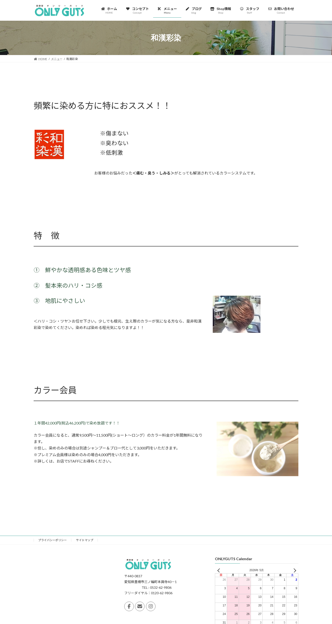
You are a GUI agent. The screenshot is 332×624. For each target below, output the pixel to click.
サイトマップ (84, 540)
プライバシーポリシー (52, 540)
